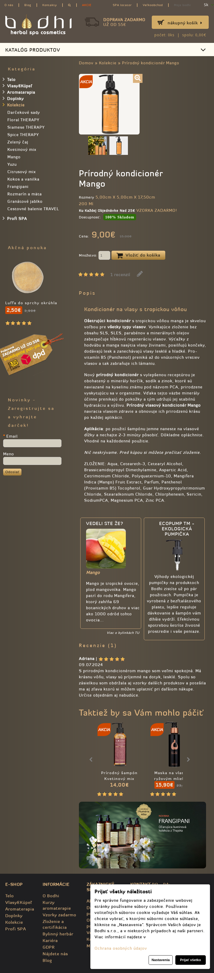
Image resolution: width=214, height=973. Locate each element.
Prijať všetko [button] (190, 960)
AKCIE (86, 5)
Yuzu (12, 164)
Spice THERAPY (23, 134)
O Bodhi (51, 895)
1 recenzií (120, 274)
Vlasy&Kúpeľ (17, 85)
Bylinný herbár (58, 933)
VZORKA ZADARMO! (156, 210)
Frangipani (18, 186)
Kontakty (49, 5)
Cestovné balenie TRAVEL (33, 208)
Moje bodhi (182, 5)
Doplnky (13, 98)
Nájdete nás (55, 953)
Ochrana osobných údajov (121, 948)
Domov (86, 62)
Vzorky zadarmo (59, 914)
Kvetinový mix (21, 149)
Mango (14, 156)
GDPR (49, 947)
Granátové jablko (25, 201)
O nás (9, 5)
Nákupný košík (185, 22)
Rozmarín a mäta (24, 193)
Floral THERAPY (23, 119)
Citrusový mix (21, 171)
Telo (9, 79)
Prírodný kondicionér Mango (150, 62)
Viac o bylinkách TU (123, 633)
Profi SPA (15, 218)
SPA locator (122, 5)
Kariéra (50, 940)
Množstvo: (94, 256)
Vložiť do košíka (138, 255)
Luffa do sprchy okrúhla (31, 303)
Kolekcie (108, 62)
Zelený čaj (17, 142)
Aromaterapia (19, 92)
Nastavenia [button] (160, 960)
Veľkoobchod (153, 5)
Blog (27, 5)
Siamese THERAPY (26, 127)
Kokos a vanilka (23, 179)
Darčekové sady (23, 112)
